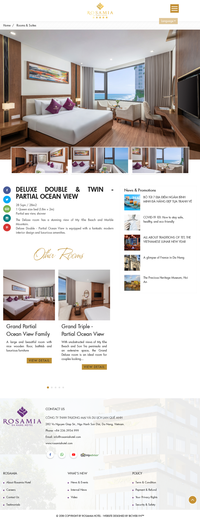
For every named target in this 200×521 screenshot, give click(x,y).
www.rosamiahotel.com (59, 443)
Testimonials (13, 504)
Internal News (79, 490)
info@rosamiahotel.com (67, 437)
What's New (77, 473)
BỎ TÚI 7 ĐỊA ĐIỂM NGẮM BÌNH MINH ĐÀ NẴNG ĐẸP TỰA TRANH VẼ (167, 199)
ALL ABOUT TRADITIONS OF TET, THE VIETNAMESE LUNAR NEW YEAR (167, 239)
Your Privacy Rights (146, 497)
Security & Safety (145, 504)
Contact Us (12, 497)
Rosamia (10, 473)
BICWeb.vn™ (136, 515)
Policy (137, 473)
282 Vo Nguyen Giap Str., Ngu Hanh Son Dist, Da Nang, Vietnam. (85, 424)
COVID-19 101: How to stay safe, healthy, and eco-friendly (163, 219)
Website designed (114, 515)
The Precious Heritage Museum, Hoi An (165, 280)
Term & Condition (146, 482)
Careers (10, 490)
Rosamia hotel (91, 515)
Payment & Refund (146, 490)
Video (74, 497)
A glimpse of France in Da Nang (163, 257)
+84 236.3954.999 (66, 430)
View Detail (39, 360)
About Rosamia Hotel (18, 482)
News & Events (79, 482)
